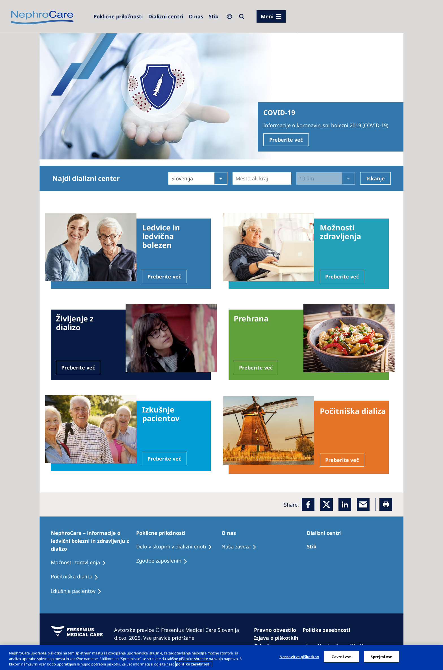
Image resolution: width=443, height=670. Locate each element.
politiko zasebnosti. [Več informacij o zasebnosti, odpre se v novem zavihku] (194, 664)
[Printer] (385, 504)
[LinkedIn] (344, 504)
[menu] (271, 16)
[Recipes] (77, 576)
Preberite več (286, 139)
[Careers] (118, 16)
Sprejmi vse (381, 656)
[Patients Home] (93, 541)
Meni (267, 16)
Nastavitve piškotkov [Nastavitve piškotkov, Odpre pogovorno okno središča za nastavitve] (299, 656)
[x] (326, 504)
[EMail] (363, 504)
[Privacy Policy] (329, 630)
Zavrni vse (341, 656)
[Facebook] (308, 504)
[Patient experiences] (81, 562)
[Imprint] (277, 630)
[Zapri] (434, 656)
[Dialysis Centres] (166, 16)
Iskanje (375, 178)
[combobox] (236, 178)
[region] (221, 657)
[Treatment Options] (314, 546)
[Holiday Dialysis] (79, 591)
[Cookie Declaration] (278, 638)
